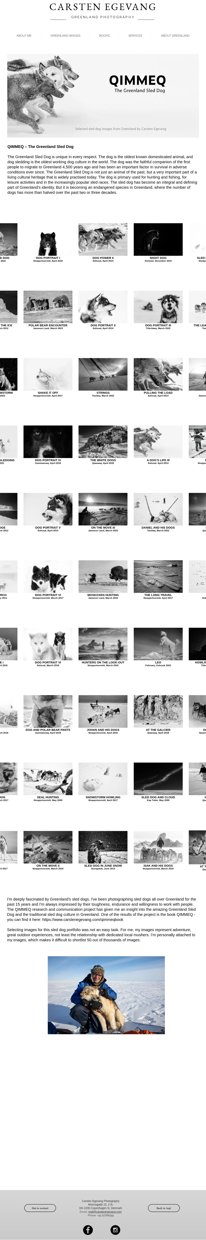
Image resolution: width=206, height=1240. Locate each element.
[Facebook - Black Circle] (88, 1230)
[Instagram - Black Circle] (115, 1230)
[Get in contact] (40, 1208)
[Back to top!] (164, 1208)
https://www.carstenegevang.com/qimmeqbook (82, 919)
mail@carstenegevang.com (105, 1211)
